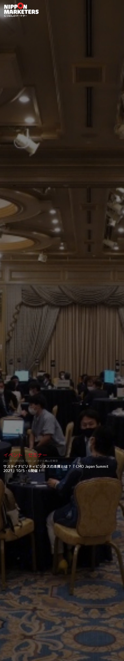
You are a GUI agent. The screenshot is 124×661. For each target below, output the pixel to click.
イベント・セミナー (25, 455)
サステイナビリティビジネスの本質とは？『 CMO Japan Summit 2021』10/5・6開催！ (56, 468)
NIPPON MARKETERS (25, 9)
